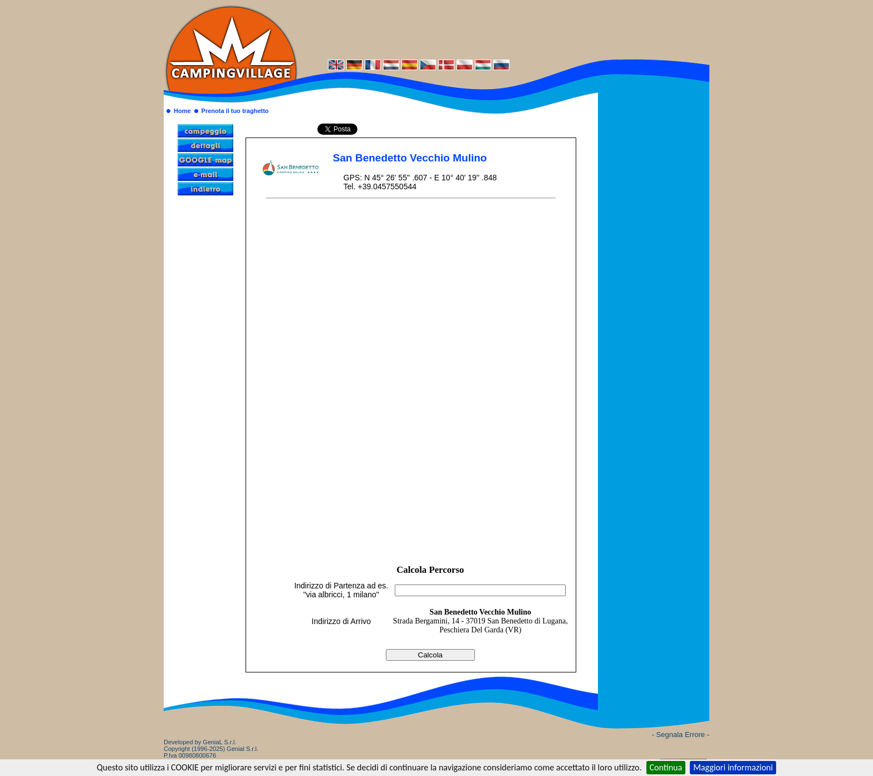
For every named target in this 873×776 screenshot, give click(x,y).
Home (182, 110)
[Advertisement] (503, 29)
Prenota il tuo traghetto (235, 110)
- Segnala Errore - (680, 734)
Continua (666, 767)
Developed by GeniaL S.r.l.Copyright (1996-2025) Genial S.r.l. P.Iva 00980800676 (211, 749)
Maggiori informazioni (733, 767)
